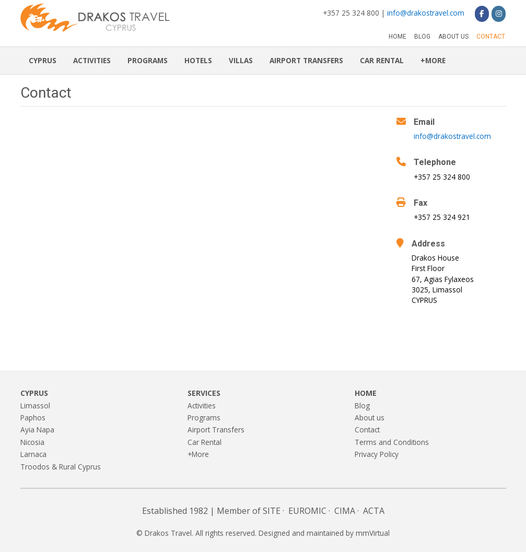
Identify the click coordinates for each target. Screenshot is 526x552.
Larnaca (33, 454)
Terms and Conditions (392, 442)
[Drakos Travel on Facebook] (482, 13)
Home (397, 36)
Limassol (35, 405)
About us (453, 36)
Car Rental (382, 60)
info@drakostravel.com (425, 13)
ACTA (373, 510)
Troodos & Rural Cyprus (60, 467)
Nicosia (32, 442)
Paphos (32, 417)
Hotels (198, 60)
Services (204, 393)
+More (433, 60)
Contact (490, 36)
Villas (241, 60)
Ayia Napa (37, 429)
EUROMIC (307, 510)
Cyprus (42, 60)
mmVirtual (373, 533)
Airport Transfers (306, 60)
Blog (422, 36)
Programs (147, 60)
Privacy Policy (377, 454)
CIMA (344, 510)
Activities (92, 60)
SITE (271, 510)
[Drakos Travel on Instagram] (499, 13)
